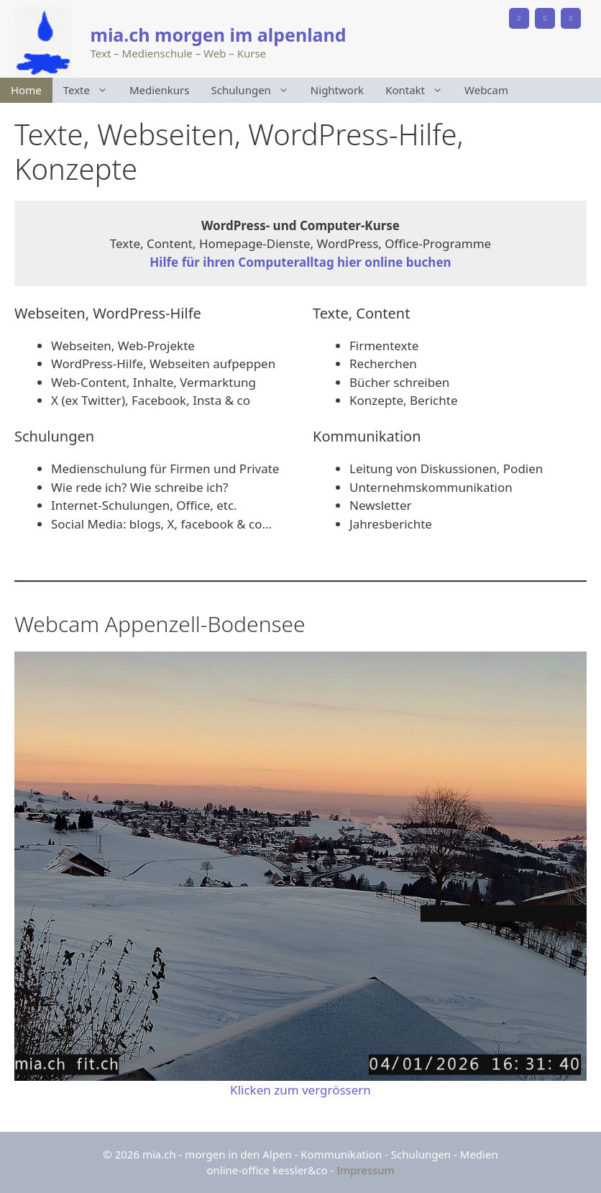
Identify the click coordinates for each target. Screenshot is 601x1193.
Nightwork (337, 90)
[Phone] (519, 18)
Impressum (365, 1170)
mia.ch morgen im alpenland (219, 34)
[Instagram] (571, 18)
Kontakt (419, 90)
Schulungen (255, 90)
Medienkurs (159, 90)
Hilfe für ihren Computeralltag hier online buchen (300, 262)
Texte (91, 90)
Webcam (486, 90)
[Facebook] (545, 18)
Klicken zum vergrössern (300, 1090)
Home (26, 90)
